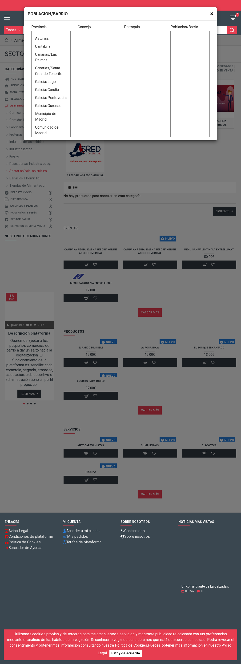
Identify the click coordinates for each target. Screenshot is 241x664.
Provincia (39, 27)
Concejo (84, 27)
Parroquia (132, 27)
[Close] (211, 14)
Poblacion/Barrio (184, 27)
